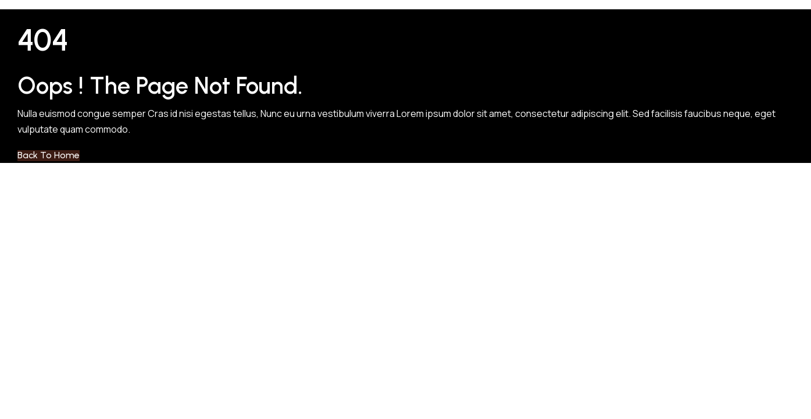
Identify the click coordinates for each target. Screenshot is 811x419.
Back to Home (48, 155)
